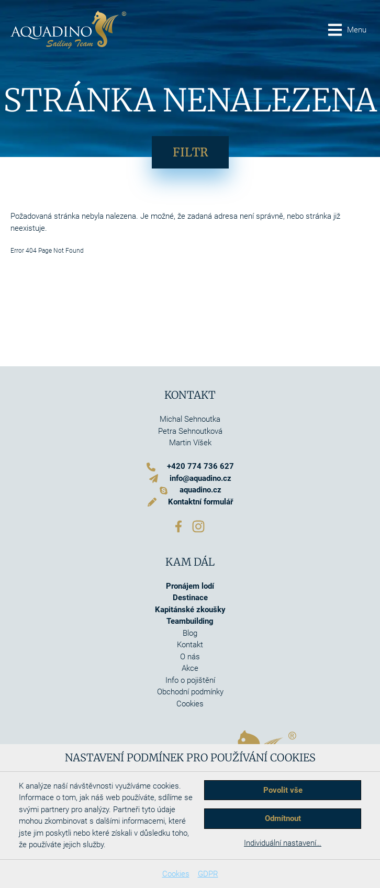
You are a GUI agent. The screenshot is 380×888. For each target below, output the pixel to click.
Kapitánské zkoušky (190, 609)
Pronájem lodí (190, 586)
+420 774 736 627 (200, 466)
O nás (190, 656)
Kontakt (190, 644)
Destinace (190, 597)
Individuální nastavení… (282, 843)
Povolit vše (283, 790)
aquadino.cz (200, 489)
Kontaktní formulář (200, 502)
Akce (190, 668)
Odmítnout (283, 818)
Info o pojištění (190, 680)
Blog (190, 633)
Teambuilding (190, 621)
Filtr (190, 152)
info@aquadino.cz (200, 478)
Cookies (175, 874)
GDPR (208, 874)
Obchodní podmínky (190, 691)
